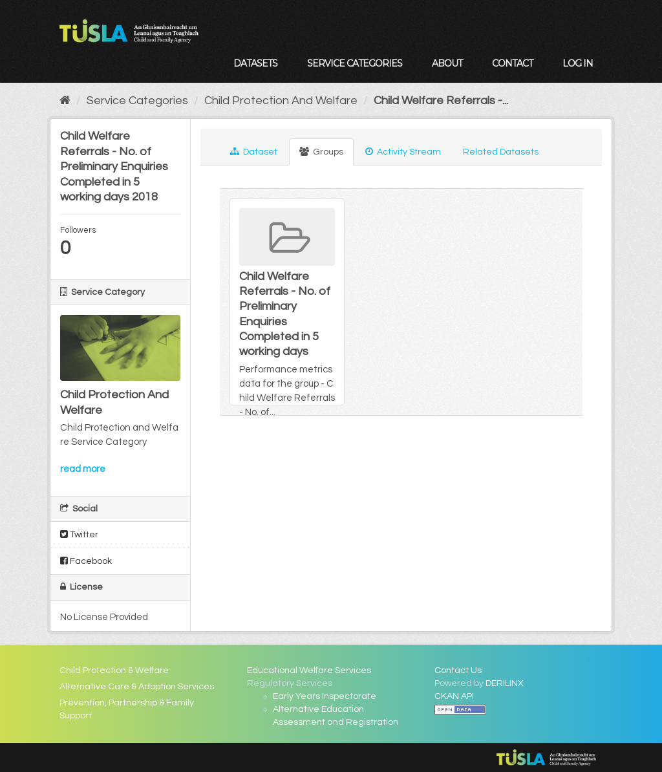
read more (82, 469)
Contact (512, 63)
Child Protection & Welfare (114, 670)
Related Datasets (501, 151)
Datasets (255, 63)
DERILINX (505, 683)
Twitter (79, 534)
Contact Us (458, 670)
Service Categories (354, 63)
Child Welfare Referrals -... (441, 100)
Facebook (86, 561)
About (447, 63)
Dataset (253, 151)
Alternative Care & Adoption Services (136, 686)
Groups (321, 151)
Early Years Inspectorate (324, 696)
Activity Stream (403, 151)
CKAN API (454, 696)
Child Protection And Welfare (281, 100)
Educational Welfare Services (309, 670)
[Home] (64, 100)
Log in (577, 63)
